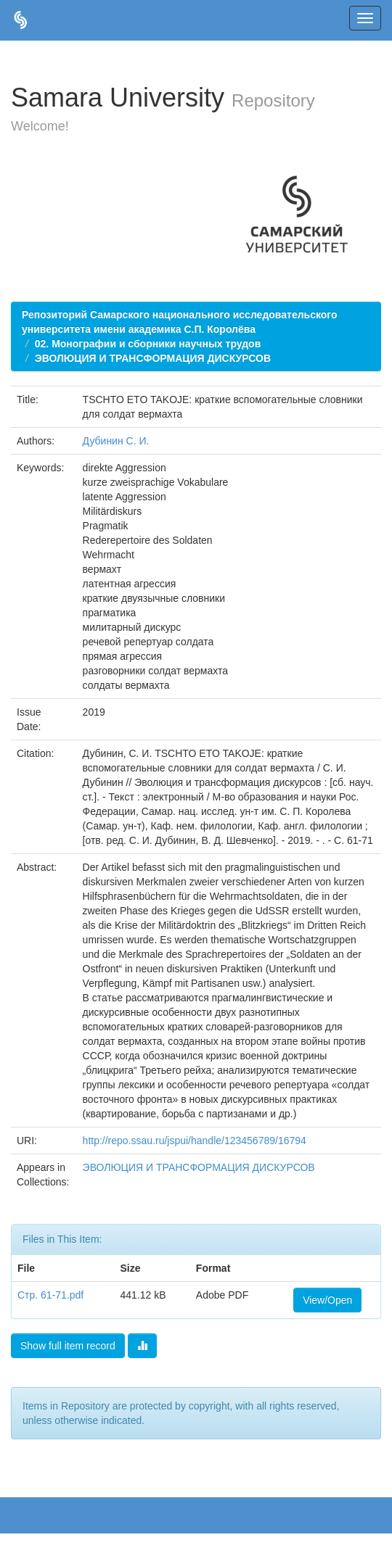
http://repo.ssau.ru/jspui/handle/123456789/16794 (194, 1140)
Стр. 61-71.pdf (50, 1295)
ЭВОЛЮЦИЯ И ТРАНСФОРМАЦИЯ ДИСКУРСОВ (153, 358)
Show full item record (67, 1346)
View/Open (327, 1300)
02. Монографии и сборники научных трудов (148, 343)
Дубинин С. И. (116, 441)
